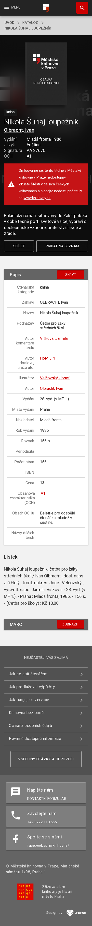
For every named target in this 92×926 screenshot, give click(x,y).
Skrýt (70, 275)
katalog (30, 22)
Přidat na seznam (62, 246)
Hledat (80, 5)
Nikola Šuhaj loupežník (27, 28)
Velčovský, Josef (55, 378)
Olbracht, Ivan (19, 130)
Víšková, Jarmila (54, 338)
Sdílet (19, 246)
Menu (12, 7)
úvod (9, 22)
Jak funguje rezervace (29, 699)
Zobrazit (70, 624)
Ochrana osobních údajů (30, 725)
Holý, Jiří (47, 358)
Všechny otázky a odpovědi (46, 759)
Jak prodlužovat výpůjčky (32, 686)
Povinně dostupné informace (35, 738)
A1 (43, 493)
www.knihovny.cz (37, 198)
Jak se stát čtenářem (28, 674)
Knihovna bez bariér (27, 712)
